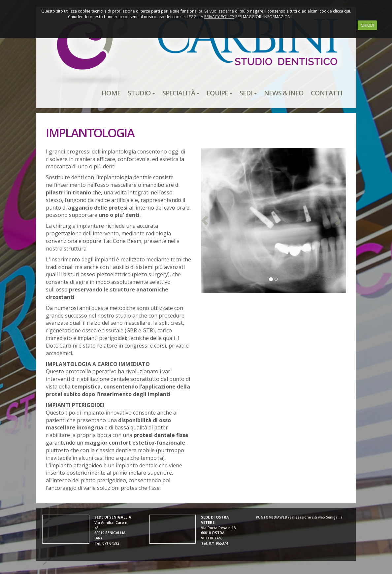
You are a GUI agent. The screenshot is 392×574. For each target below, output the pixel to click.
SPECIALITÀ (180, 92)
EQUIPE (219, 92)
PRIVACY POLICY (219, 16)
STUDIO (141, 92)
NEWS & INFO (284, 92)
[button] (204, 220)
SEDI (248, 92)
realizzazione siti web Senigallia (299, 517)
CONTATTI (326, 92)
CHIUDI (367, 25)
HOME (111, 92)
